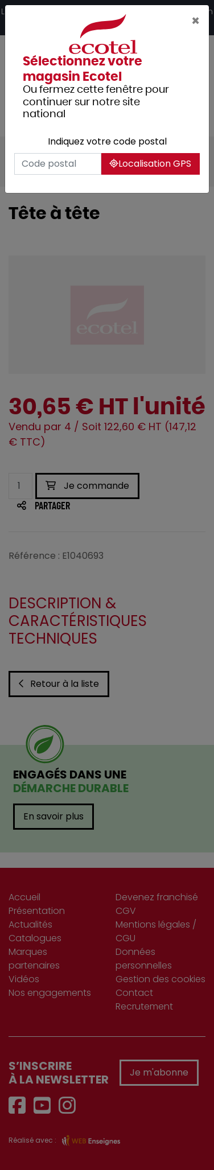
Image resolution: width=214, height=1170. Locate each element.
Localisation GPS (150, 163)
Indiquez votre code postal (107, 141)
